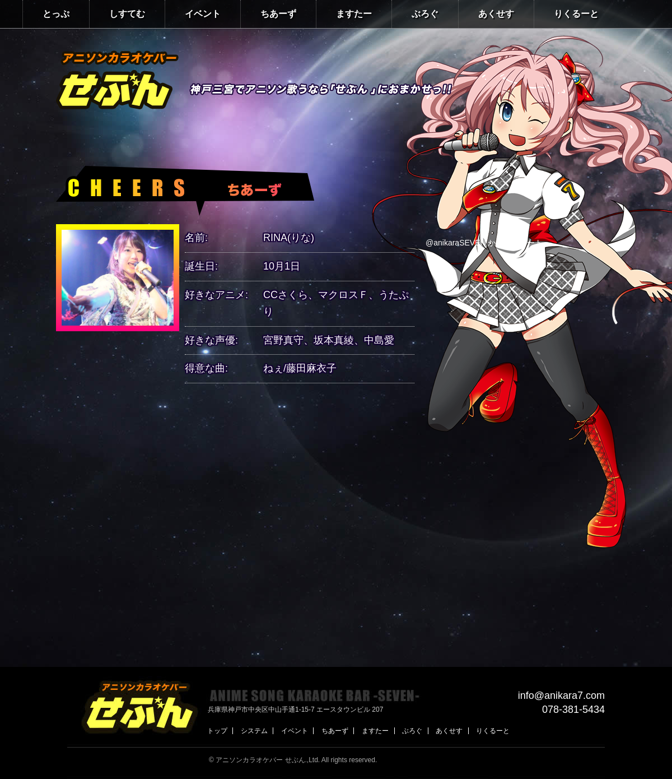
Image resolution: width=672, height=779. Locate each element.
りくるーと (576, 13)
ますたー (354, 13)
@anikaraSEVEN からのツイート (484, 242)
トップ (217, 731)
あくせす (496, 13)
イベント (203, 13)
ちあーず (278, 13)
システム (254, 731)
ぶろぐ (425, 13)
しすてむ (127, 13)
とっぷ (56, 13)
